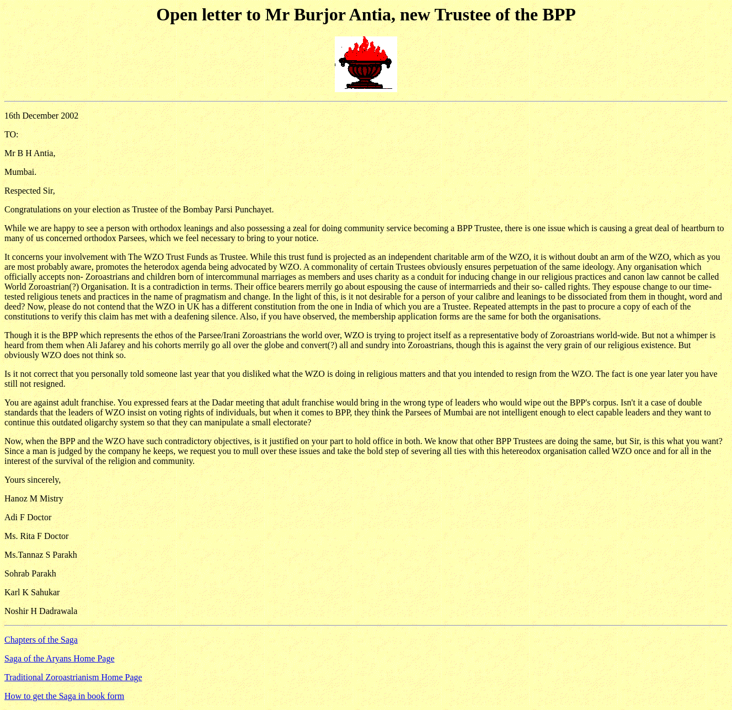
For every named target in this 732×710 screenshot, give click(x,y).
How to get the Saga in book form (64, 696)
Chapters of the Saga (41, 639)
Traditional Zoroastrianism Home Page (73, 677)
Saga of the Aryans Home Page (59, 658)
